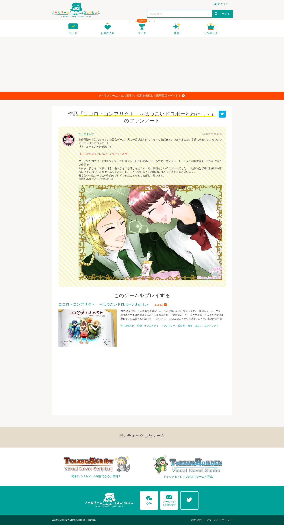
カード (73, 33)
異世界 (181, 325)
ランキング (211, 33)
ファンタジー (168, 325)
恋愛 (139, 325)
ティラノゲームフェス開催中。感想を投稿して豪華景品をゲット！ (142, 96)
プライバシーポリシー (219, 519)
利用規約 (196, 519)
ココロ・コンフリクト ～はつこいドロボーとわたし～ (104, 304)
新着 (176, 33)
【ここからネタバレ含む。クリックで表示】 (104, 153)
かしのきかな (86, 134)
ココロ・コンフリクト (206, 325)
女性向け (130, 325)
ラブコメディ (151, 325)
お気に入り (107, 33)
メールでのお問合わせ (169, 499)
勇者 (190, 325)
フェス (142, 33)
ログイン (223, 4)
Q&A (149, 499)
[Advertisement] (142, 64)
